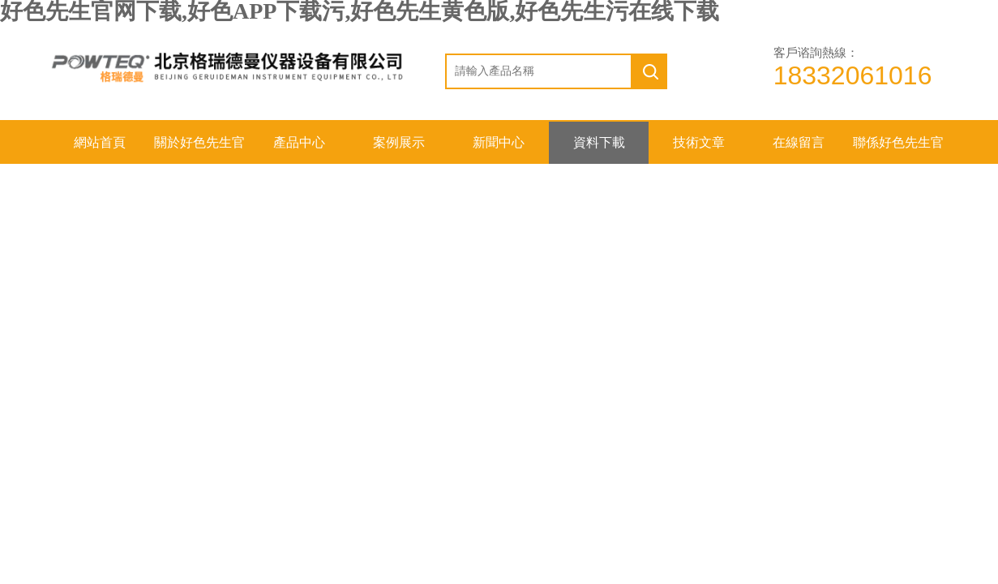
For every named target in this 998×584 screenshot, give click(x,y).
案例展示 (399, 142)
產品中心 (299, 142)
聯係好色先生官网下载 (898, 149)
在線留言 (799, 142)
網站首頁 (100, 142)
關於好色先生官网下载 (199, 149)
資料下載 (599, 142)
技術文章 (699, 142)
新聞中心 (499, 142)
